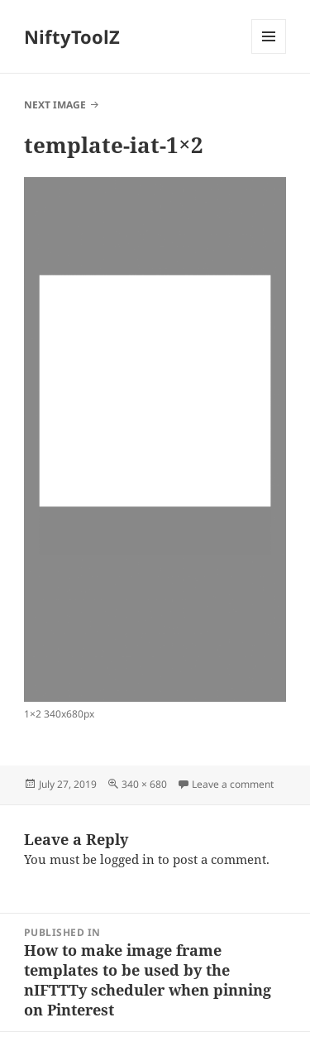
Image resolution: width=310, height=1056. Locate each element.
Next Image (55, 105)
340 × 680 (144, 784)
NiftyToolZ (72, 36)
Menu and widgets (269, 53)
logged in (127, 859)
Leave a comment (233, 784)
